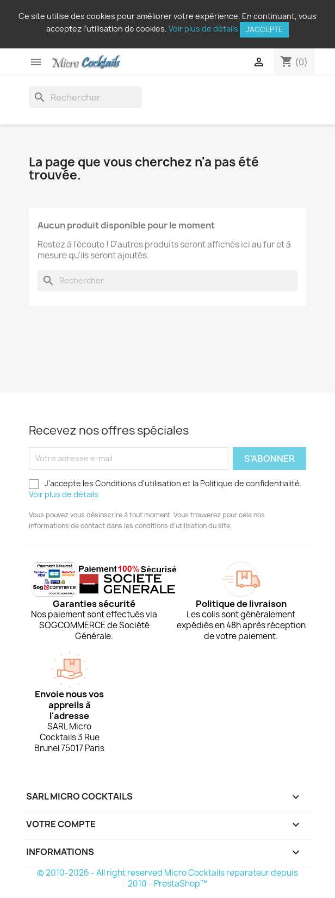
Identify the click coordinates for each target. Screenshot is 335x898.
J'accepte (264, 29)
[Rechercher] (85, 97)
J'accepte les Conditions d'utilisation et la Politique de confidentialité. (165, 488)
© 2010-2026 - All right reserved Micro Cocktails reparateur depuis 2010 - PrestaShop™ (167, 878)
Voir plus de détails (203, 28)
